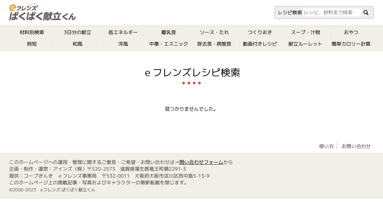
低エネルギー (123, 32)
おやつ (351, 32)
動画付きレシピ (260, 43)
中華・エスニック (168, 43)
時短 (32, 43)
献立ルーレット (305, 43)
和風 (77, 43)
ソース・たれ (214, 32)
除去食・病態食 (214, 43)
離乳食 (168, 32)
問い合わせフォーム (201, 162)
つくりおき (260, 32)
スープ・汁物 (305, 32)
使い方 (326, 146)
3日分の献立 (77, 32)
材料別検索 (32, 32)
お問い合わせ (356, 146)
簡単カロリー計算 (351, 43)
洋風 (123, 43)
